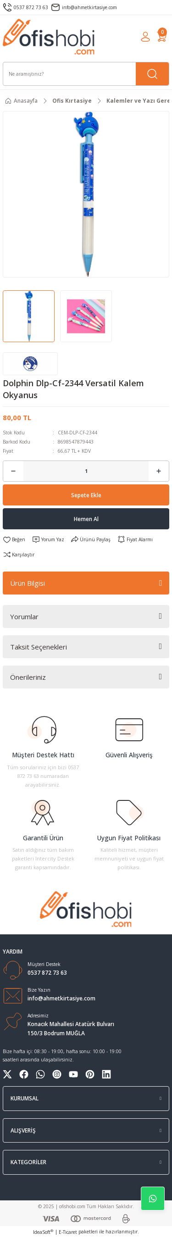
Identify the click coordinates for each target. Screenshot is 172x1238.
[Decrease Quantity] (13, 471)
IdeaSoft (43, 1232)
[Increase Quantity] (159, 471)
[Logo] (49, 37)
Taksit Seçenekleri (38, 646)
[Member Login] (145, 37)
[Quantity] (86, 471)
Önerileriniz (28, 677)
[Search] (86, 74)
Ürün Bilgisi (27, 583)
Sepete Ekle (86, 495)
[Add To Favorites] (14, 539)
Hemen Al (86, 518)
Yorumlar (24, 616)
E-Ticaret (68, 1232)
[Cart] (162, 37)
